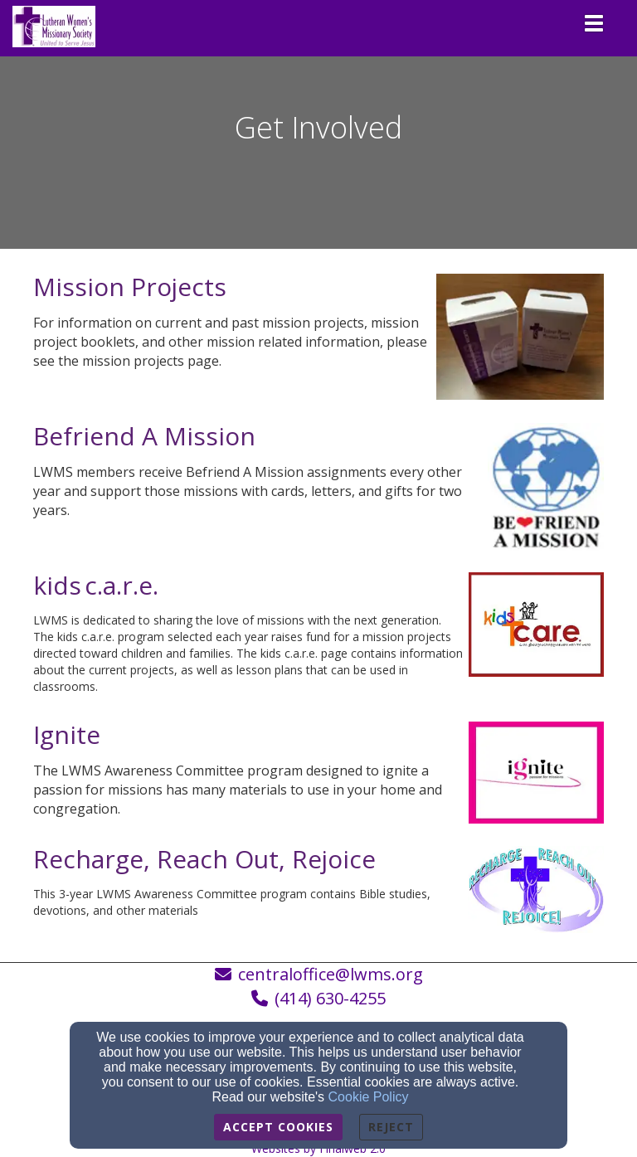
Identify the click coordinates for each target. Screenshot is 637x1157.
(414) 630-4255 (330, 998)
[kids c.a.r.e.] (95, 590)
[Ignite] (66, 739)
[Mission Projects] (129, 291)
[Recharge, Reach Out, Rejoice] (204, 864)
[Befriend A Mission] (144, 441)
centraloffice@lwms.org (330, 974)
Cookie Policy (368, 1097)
